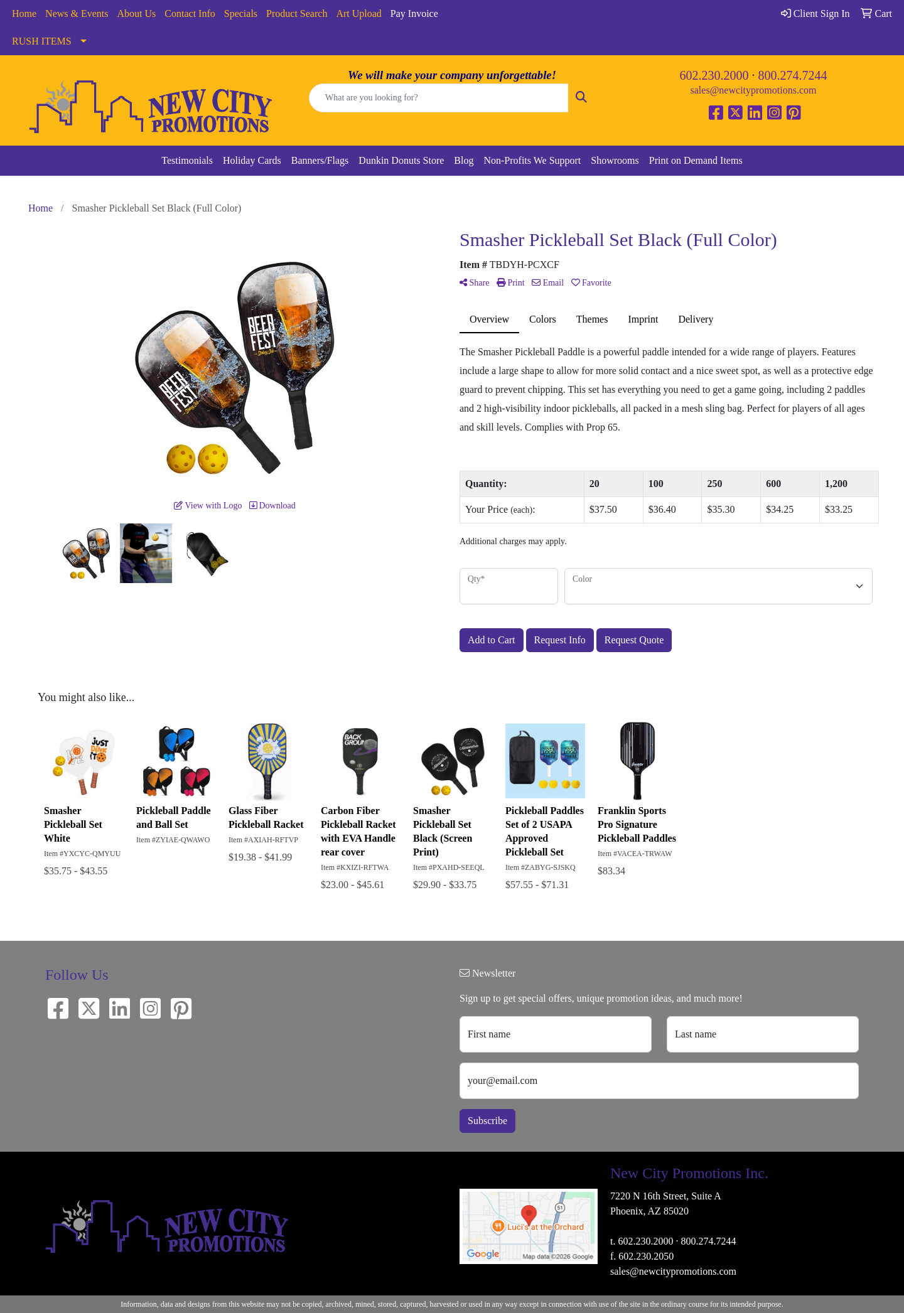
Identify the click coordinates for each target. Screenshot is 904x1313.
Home (24, 13)
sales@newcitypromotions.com (754, 90)
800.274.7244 (792, 75)
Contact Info (189, 13)
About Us (136, 13)
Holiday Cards (252, 160)
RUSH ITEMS (42, 41)
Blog (463, 160)
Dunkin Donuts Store (401, 160)
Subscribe (487, 1120)
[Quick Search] (439, 97)
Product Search (296, 13)
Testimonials (187, 160)
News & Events (76, 13)
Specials (240, 13)
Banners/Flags (320, 160)
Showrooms (614, 160)
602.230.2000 (714, 75)
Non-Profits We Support (532, 160)
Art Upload (358, 13)
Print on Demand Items (696, 160)
